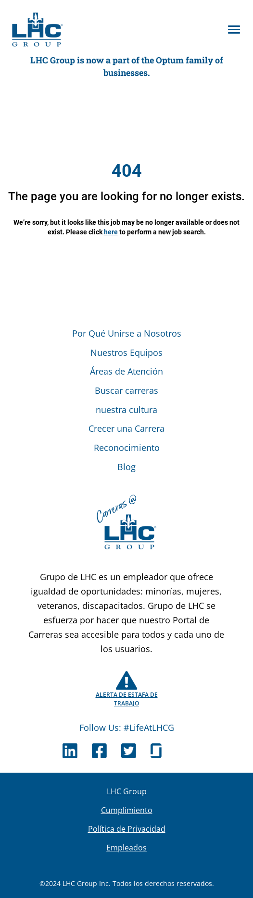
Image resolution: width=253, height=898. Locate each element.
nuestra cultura (126, 409)
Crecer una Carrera (126, 428)
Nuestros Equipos (126, 352)
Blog (126, 467)
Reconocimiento (127, 447)
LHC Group (127, 791)
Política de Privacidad (126, 829)
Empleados (126, 847)
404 (127, 171)
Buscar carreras (126, 390)
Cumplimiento (126, 810)
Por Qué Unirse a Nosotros (126, 333)
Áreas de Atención (126, 371)
